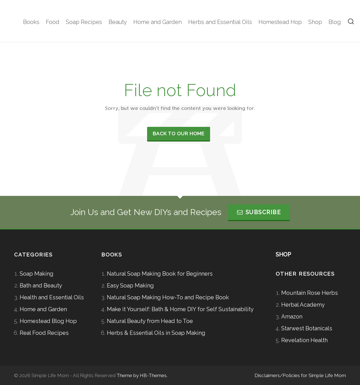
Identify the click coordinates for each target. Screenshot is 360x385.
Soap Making (36, 273)
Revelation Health (304, 340)
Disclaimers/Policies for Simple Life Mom (300, 375)
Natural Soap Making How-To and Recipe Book (168, 297)
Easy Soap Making (130, 285)
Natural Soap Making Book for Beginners (160, 273)
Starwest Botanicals (306, 328)
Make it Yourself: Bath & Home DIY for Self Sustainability (180, 309)
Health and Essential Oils (52, 297)
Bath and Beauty (41, 285)
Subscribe (259, 212)
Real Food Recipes (44, 332)
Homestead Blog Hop (48, 321)
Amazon (291, 316)
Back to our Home (178, 133)
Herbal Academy (303, 304)
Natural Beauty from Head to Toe (150, 321)
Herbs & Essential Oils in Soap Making (156, 332)
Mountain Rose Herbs (309, 292)
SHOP (283, 254)
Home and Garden (43, 309)
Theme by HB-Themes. (141, 375)
